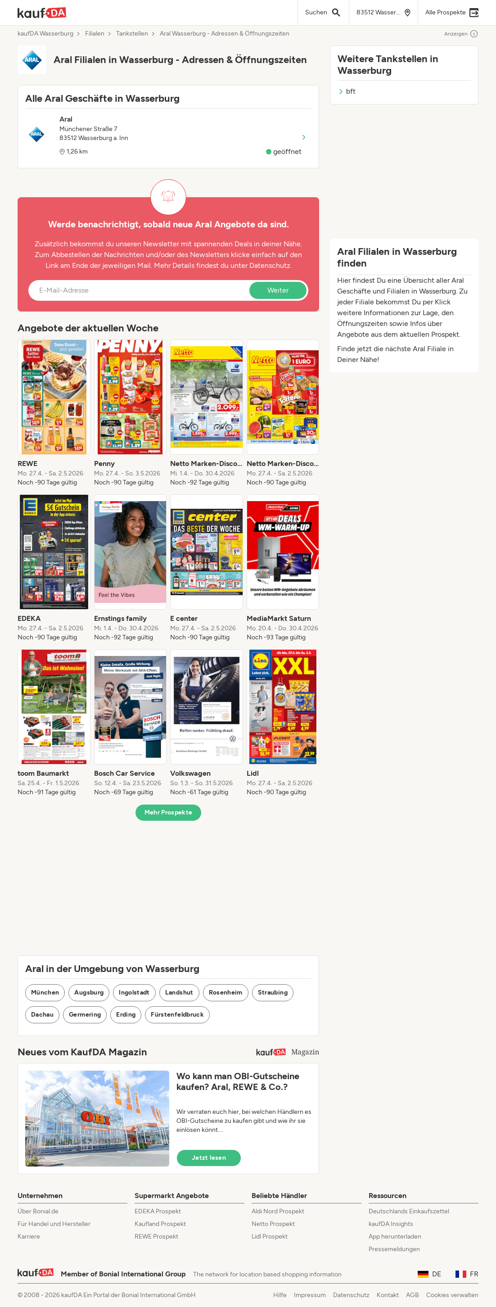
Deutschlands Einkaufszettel (409, 1211)
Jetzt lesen (209, 1158)
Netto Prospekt (273, 1224)
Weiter (278, 290)
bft (347, 91)
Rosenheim (226, 992)
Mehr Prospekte (168, 812)
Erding (125, 1014)
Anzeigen (461, 33)
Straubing (273, 992)
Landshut (179, 992)
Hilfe (280, 1295)
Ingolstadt (134, 992)
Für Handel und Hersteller (54, 1224)
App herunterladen (395, 1236)
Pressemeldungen (394, 1249)
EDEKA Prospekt (158, 1211)
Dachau (42, 1014)
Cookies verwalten (452, 1295)
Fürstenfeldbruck (177, 1014)
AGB (412, 1295)
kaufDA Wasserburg (45, 34)
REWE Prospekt (156, 1236)
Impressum (310, 1295)
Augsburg (89, 992)
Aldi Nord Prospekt (278, 1211)
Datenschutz (269, 265)
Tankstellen (132, 34)
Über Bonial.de (38, 1211)
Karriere (29, 1236)
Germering (85, 1014)
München (45, 992)
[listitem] (54, 413)
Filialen (94, 34)
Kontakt (388, 1295)
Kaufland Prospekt (160, 1224)
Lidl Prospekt (270, 1236)
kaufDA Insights (391, 1224)
